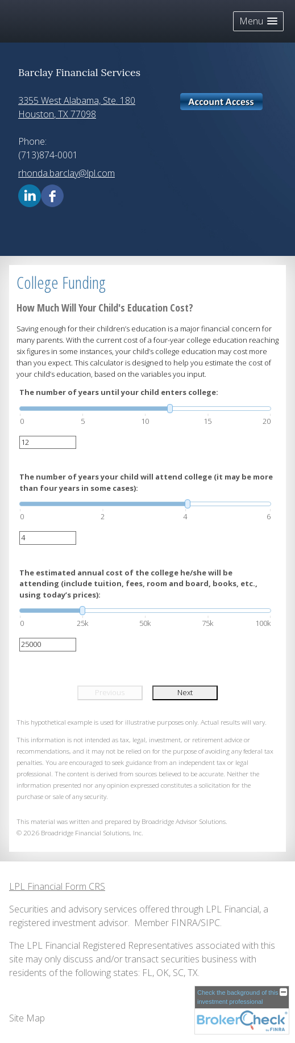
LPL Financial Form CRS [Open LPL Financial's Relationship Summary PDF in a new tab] (57, 886)
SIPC (210, 922)
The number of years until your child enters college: (118, 392)
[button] (258, 21)
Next (185, 692)
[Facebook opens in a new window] (52, 194)
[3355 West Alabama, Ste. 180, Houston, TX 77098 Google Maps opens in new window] (76, 107)
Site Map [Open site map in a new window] (27, 1018)
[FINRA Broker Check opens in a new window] (241, 1010)
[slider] (145, 408)
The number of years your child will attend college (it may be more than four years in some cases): (146, 482)
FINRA (184, 922)
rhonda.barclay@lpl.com (66, 173)
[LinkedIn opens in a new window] (29, 194)
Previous (109, 692)
